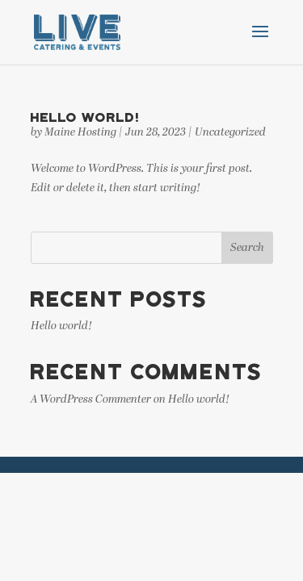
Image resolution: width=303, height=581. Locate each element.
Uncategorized (230, 133)
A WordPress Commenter (91, 400)
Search (247, 248)
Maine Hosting (80, 133)
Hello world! (85, 116)
